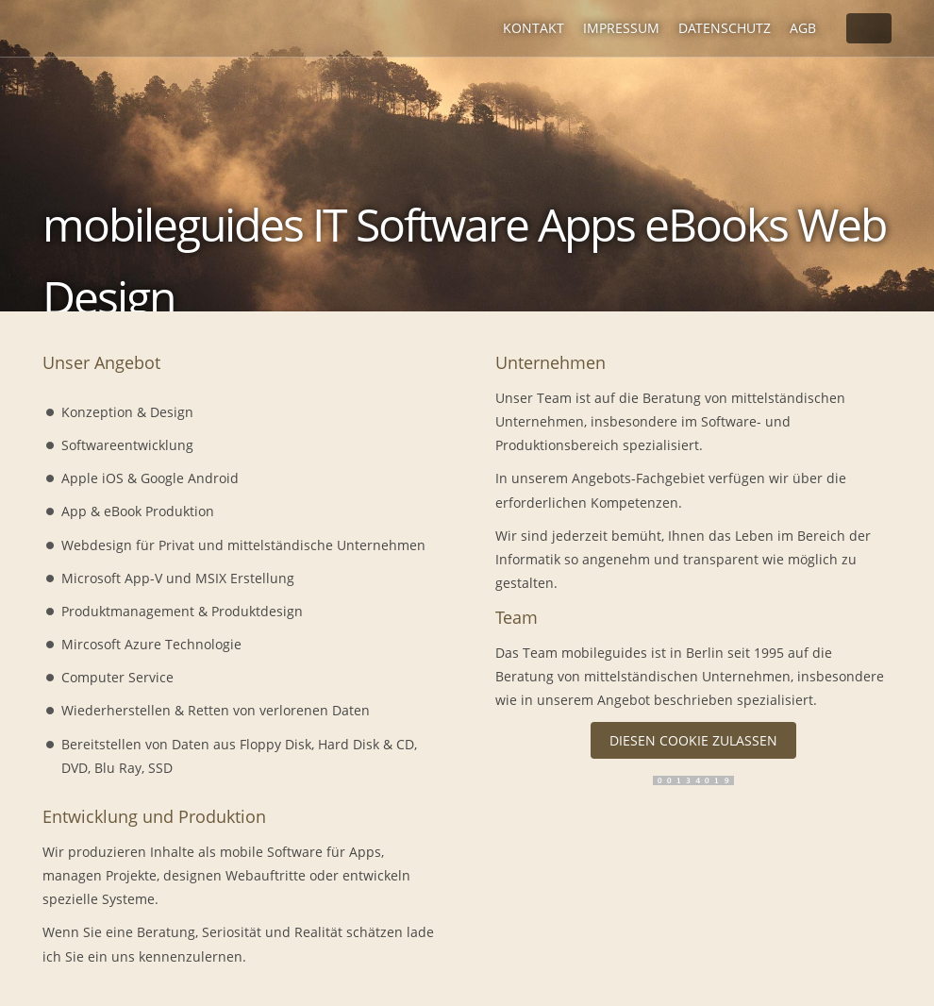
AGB (803, 28)
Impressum (621, 28)
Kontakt (533, 28)
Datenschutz (724, 28)
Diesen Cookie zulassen (693, 740)
